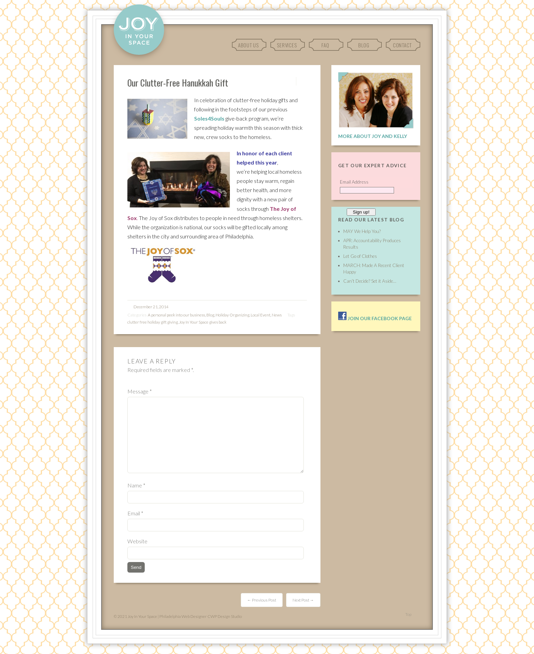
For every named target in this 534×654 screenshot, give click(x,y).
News (277, 314)
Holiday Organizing (232, 314)
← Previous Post (261, 600)
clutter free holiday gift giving (152, 322)
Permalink (290, 81)
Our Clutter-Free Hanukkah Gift (177, 82)
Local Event (260, 314)
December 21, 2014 (151, 306)
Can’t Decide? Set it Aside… (369, 281)
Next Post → (303, 600)
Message (139, 391)
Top (408, 614)
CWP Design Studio (224, 616)
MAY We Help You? (362, 231)
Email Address (354, 182)
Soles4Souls (209, 118)
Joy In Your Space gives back (202, 322)
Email (135, 513)
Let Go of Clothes (360, 256)
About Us (248, 45)
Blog (364, 45)
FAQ (325, 45)
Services (287, 45)
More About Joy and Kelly (372, 136)
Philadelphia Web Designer (183, 616)
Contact (402, 45)
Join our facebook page (375, 318)
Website (137, 541)
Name (136, 485)
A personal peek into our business (176, 314)
